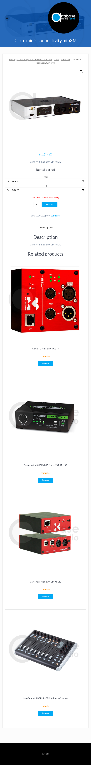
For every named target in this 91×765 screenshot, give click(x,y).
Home (12, 59)
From (45, 176)
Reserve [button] (45, 363)
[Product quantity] (38, 204)
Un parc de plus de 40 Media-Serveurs (34, 59)
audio (56, 59)
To (45, 185)
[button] (81, 71)
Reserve (50, 204)
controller (65, 59)
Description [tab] (46, 227)
